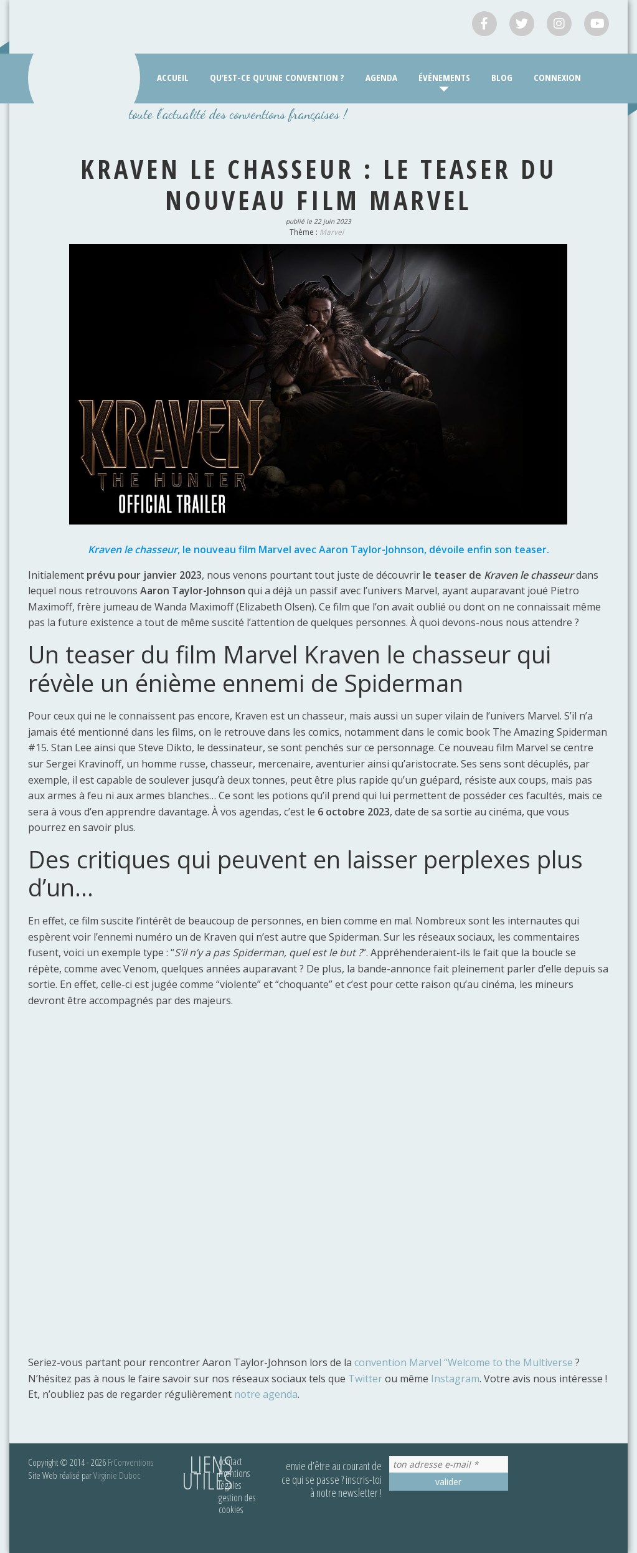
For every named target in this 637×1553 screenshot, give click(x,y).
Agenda (381, 77)
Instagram (455, 1378)
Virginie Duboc (116, 1475)
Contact (230, 1461)
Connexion (557, 77)
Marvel (331, 232)
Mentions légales (234, 1479)
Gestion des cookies (237, 1503)
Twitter (365, 1378)
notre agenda (265, 1394)
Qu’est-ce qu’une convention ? (277, 77)
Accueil (173, 77)
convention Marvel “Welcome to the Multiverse (463, 1362)
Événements (444, 77)
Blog (501, 77)
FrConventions (130, 1462)
